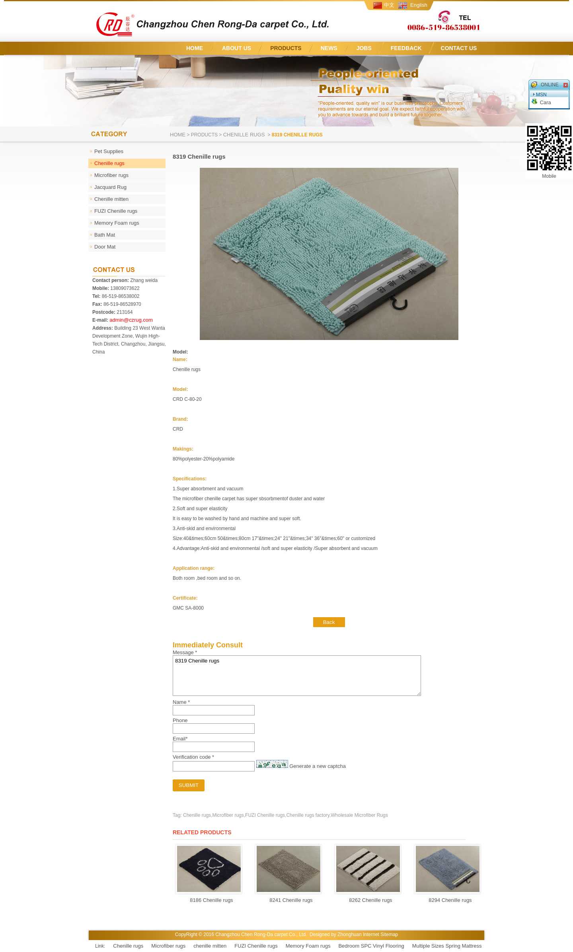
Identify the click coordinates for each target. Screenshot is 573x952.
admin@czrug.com (131, 320)
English (418, 5)
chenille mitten (209, 946)
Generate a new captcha (317, 766)
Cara (545, 102)
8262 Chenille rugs (368, 900)
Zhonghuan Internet (358, 934)
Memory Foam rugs (308, 946)
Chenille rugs (244, 135)
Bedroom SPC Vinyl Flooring (371, 946)
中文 (389, 5)
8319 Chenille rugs (297, 675)
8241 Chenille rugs (288, 900)
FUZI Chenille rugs (255, 946)
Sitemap (389, 934)
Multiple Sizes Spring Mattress (447, 946)
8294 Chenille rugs (448, 900)
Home (177, 135)
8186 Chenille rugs (209, 900)
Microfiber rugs (168, 946)
